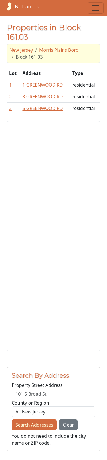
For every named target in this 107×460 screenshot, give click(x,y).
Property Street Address (37, 385)
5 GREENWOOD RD (42, 108)
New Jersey (21, 50)
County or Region (30, 403)
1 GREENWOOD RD (42, 85)
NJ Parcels (21, 6)
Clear (68, 425)
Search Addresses (34, 425)
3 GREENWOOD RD (42, 96)
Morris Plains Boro (58, 50)
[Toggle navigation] (96, 8)
